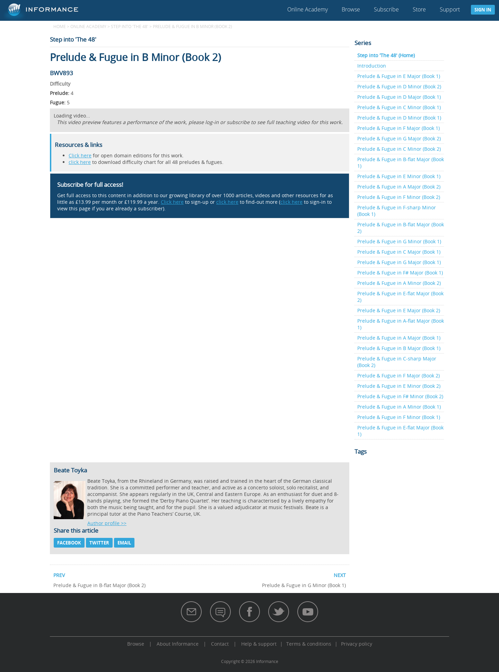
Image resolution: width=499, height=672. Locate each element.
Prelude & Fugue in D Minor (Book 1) (399, 117)
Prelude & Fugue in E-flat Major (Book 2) (400, 296)
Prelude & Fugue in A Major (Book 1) (398, 337)
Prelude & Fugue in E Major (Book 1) (398, 76)
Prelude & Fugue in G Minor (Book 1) (399, 241)
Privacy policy (356, 643)
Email (124, 543)
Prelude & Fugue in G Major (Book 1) (399, 262)
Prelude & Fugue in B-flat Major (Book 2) (400, 227)
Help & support (259, 643)
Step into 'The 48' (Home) (386, 55)
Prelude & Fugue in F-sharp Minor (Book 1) (396, 210)
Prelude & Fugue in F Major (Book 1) (398, 128)
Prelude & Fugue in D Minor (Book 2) (399, 86)
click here (80, 162)
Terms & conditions (308, 643)
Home (59, 26)
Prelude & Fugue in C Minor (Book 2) (399, 149)
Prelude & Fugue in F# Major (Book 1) (400, 272)
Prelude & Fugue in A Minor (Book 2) (399, 283)
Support (450, 9)
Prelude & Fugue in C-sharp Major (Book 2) (396, 361)
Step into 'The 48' (129, 26)
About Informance (178, 643)
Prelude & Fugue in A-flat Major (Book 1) (400, 324)
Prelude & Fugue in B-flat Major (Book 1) (400, 162)
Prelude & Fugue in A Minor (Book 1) (399, 406)
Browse (351, 9)
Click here (80, 155)
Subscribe (386, 9)
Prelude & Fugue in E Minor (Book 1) (398, 176)
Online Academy (307, 9)
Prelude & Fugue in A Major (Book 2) (398, 186)
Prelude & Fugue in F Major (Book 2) (398, 375)
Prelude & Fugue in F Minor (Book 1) (398, 417)
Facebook (69, 543)
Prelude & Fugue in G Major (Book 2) (399, 138)
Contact (220, 643)
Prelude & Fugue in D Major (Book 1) (399, 97)
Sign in (482, 10)
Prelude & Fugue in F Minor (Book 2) (398, 197)
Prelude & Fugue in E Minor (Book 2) (398, 386)
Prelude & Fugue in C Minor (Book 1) (399, 107)
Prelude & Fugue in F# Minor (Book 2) (400, 396)
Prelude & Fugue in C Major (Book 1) (398, 251)
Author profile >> (106, 523)
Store (419, 9)
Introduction (371, 65)
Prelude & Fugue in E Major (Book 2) (398, 310)
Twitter (99, 543)
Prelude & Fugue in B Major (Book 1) (398, 348)
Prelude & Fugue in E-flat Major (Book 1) (400, 430)
